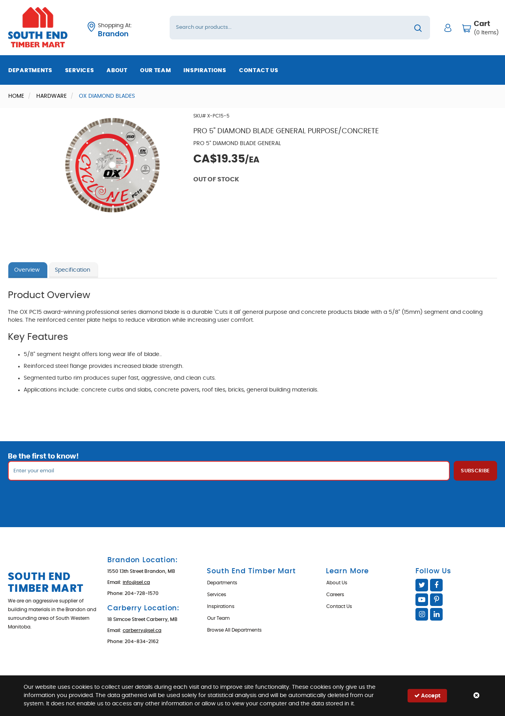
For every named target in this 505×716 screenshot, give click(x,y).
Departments (30, 70)
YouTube (421, 599)
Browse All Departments (234, 630)
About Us (336, 582)
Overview (26, 270)
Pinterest (436, 599)
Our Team (155, 70)
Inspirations (204, 70)
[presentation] (252, 498)
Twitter (421, 585)
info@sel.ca (136, 582)
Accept (427, 696)
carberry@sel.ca (142, 630)
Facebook (436, 585)
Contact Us (259, 70)
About (117, 70)
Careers (335, 594)
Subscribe (475, 471)
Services (79, 70)
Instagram (421, 614)
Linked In (436, 614)
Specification (72, 270)
